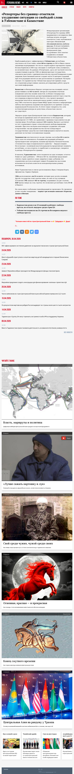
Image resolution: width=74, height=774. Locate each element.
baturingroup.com (49, 772)
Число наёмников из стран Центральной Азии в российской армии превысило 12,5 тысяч (34, 294)
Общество (23, 26)
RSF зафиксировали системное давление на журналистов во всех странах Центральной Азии (35, 246)
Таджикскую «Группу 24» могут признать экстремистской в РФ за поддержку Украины (33, 317)
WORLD (45, 3)
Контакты (6, 769)
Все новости (68, 332)
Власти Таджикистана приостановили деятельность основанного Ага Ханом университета (34, 328)
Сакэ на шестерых (50, 734)
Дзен (68, 221)
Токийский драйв (29, 734)
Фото (24, 7)
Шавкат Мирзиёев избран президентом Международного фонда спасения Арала (31, 271)
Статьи (12, 7)
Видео (18, 7)
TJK (31, 3)
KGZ (27, 3)
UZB (40, 3)
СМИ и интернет (16, 26)
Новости (4, 7)
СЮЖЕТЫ (31, 7)
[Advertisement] (37, 347)
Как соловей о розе (10, 734)
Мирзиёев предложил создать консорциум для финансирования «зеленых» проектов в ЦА (34, 282)
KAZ (23, 3)
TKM (35, 3)
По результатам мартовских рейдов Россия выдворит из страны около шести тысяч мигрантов (36, 305)
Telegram (58, 221)
